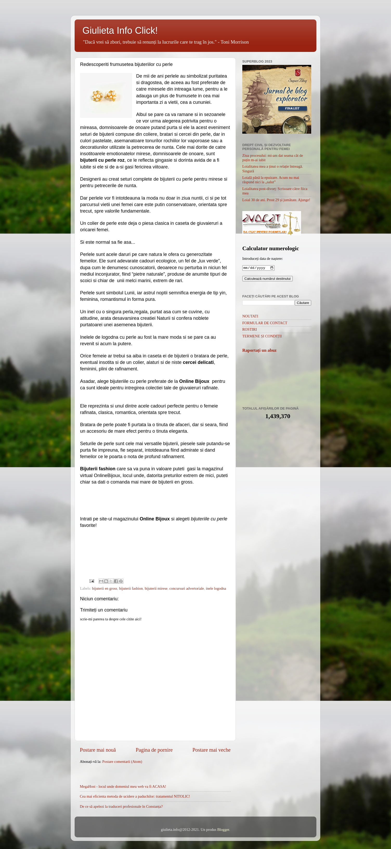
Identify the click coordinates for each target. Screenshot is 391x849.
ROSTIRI (249, 330)
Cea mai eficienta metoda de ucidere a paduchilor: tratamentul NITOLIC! (135, 796)
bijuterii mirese (156, 588)
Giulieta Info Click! (120, 30)
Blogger (223, 829)
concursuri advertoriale (186, 588)
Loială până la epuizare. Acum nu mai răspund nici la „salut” (270, 179)
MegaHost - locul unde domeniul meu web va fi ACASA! (123, 786)
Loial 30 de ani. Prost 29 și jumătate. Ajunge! (276, 200)
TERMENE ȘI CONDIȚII (262, 337)
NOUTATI (250, 317)
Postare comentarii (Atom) (122, 761)
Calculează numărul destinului (267, 279)
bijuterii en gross (104, 588)
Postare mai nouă (98, 750)
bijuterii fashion (131, 588)
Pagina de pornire (154, 750)
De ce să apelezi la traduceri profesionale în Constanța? (121, 806)
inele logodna (216, 588)
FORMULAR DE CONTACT (264, 323)
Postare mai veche (211, 750)
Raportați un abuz (259, 350)
